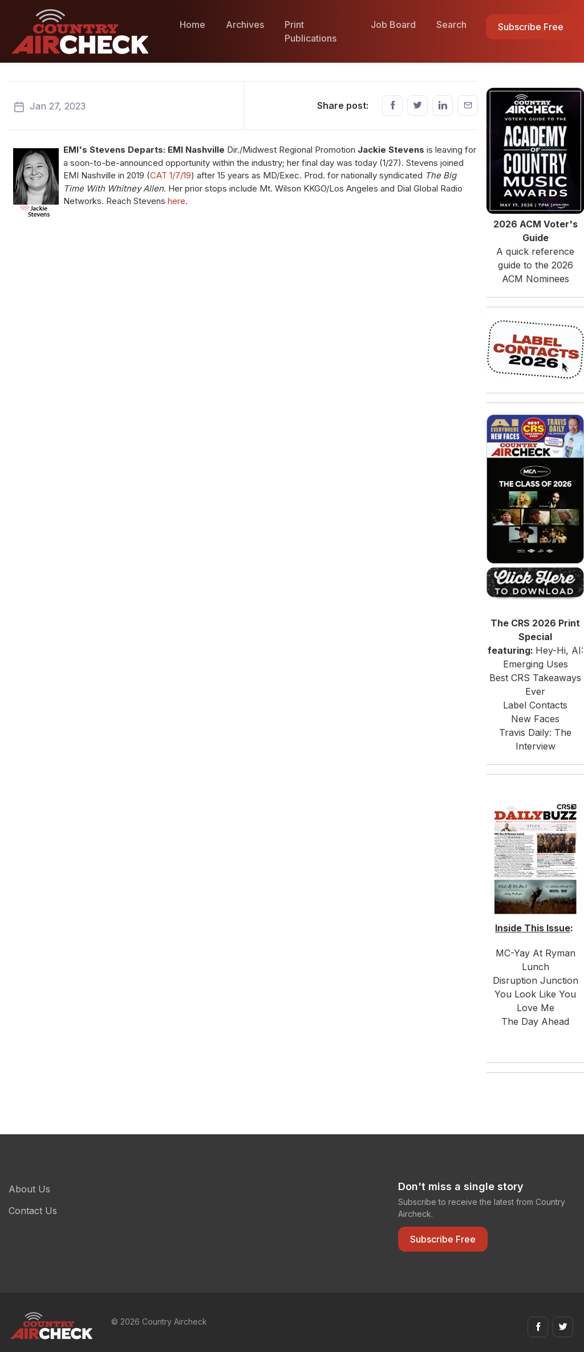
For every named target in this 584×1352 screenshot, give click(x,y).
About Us (29, 1189)
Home (192, 24)
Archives (245, 24)
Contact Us (33, 1210)
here (176, 201)
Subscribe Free (530, 26)
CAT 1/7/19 (170, 175)
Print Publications (310, 31)
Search (451, 24)
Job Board (393, 24)
